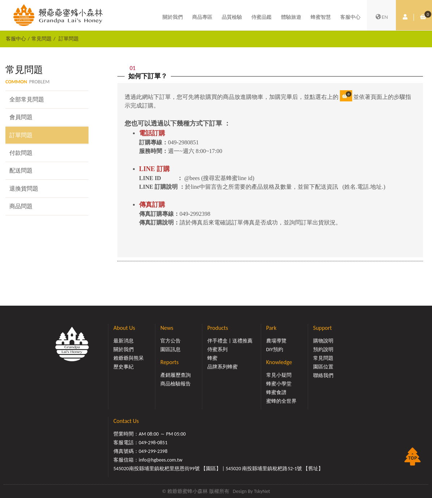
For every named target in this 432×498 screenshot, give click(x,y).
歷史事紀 (123, 367)
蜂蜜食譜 (276, 392)
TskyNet (262, 491)
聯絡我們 (323, 375)
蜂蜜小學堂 (278, 384)
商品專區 (202, 17)
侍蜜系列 (217, 349)
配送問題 (21, 170)
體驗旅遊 (291, 17)
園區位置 (323, 367)
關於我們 (173, 17)
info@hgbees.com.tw (160, 460)
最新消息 (123, 341)
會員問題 (21, 117)
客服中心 (350, 17)
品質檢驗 (232, 17)
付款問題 (21, 152)
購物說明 (323, 341)
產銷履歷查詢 (175, 375)
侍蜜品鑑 (261, 17)
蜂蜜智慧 (321, 17)
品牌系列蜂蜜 (222, 367)
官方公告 (170, 341)
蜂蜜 (212, 358)
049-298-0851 (153, 443)
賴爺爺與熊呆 (128, 358)
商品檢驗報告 (175, 384)
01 (132, 68)
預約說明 (323, 349)
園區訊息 (170, 349)
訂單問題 (69, 38)
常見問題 (41, 38)
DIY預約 (274, 349)
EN (381, 17)
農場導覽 (276, 341)
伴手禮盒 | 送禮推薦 (229, 341)
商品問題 (21, 206)
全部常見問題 (26, 99)
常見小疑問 (278, 375)
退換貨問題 (23, 188)
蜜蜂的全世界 (281, 401)
